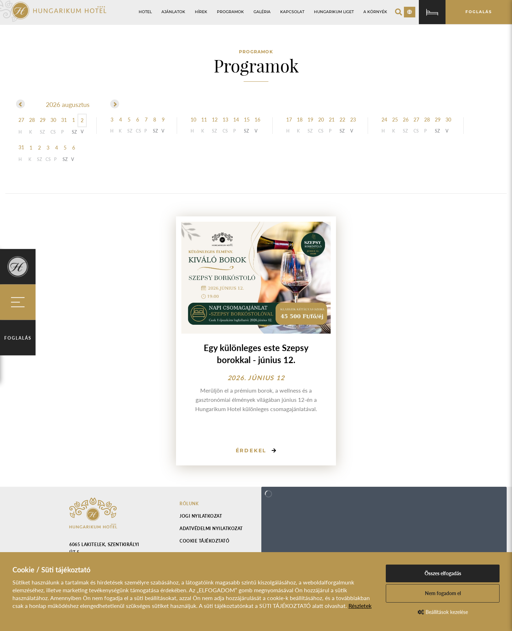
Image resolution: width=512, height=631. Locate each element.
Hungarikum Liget (334, 12)
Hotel (145, 12)
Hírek (201, 12)
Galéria (262, 12)
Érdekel (251, 450)
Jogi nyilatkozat (201, 516)
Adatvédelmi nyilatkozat (211, 528)
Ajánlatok (173, 12)
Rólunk (189, 503)
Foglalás (18, 338)
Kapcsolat (292, 12)
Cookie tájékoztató (204, 541)
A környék (375, 12)
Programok (230, 12)
